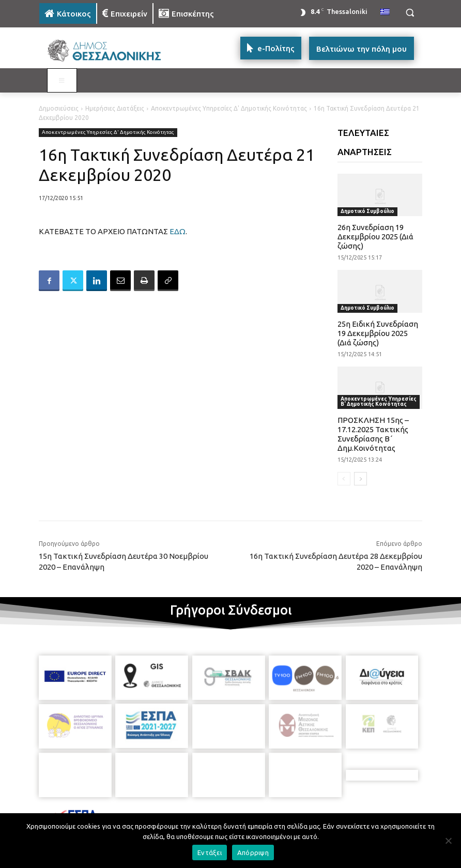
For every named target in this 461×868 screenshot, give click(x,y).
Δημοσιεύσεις (59, 108)
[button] (409, 13)
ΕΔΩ (178, 231)
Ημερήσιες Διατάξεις (114, 108)
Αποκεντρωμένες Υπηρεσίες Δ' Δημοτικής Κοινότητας (229, 108)
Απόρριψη (253, 852)
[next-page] (360, 478)
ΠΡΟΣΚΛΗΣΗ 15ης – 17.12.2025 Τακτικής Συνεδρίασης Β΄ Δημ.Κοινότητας (373, 434)
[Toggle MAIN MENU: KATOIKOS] (62, 80)
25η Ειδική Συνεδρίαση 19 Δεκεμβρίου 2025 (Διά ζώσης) (377, 333)
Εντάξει (209, 852)
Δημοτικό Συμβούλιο (367, 211)
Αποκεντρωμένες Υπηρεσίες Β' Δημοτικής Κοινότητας (379, 401)
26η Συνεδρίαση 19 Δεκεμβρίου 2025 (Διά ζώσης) (375, 236)
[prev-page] (343, 478)
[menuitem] (385, 12)
